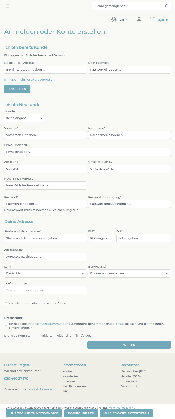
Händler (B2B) (131, 376)
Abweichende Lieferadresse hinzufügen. (38, 303)
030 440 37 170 (16, 379)
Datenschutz (130, 386)
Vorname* (11, 128)
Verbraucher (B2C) (134, 371)
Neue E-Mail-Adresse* (19, 178)
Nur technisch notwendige (34, 413)
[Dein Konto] (139, 19)
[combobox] (127, 6)
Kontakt (68, 371)
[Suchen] (166, 6)
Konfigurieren (81, 413)
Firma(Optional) (15, 145)
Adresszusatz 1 (14, 250)
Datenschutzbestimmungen (48, 323)
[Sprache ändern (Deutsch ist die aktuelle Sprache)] (123, 20)
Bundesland (97, 266)
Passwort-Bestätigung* (104, 197)
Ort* (119, 231)
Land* (8, 266)
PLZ (91, 231)
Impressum (129, 381)
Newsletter (70, 376)
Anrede (9, 111)
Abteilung (11, 162)
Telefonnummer (15, 283)
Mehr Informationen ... (122, 407)
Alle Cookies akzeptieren (126, 413)
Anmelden (17, 89)
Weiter (129, 345)
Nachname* (96, 128)
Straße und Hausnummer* (22, 231)
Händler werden (74, 386)
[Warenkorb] (159, 19)
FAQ (65, 391)
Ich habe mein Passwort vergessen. (29, 79)
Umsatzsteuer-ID (100, 162)
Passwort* (11, 197)
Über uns (68, 381)
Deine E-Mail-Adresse (19, 63)
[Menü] (7, 6)
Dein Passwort (98, 63)
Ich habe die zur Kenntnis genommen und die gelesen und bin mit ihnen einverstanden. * (86, 326)
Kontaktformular (40, 389)
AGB (121, 323)
